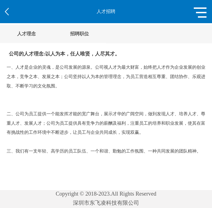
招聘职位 (79, 33)
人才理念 (26, 33)
